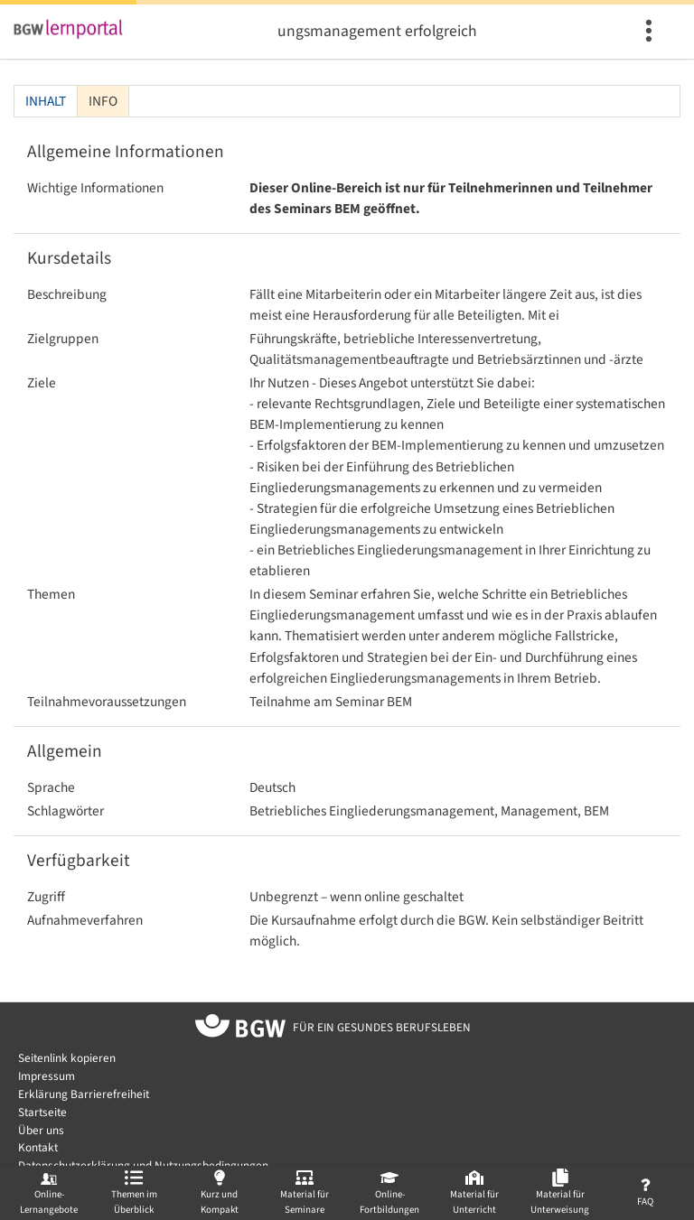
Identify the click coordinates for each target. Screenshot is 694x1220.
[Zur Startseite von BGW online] (240, 1028)
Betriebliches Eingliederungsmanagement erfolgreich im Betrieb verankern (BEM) (376, 31)
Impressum (46, 1076)
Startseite (42, 1112)
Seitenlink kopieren (67, 1057)
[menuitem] (651, 31)
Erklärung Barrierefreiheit (83, 1094)
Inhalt (45, 101)
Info (103, 101)
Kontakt (38, 1147)
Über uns (41, 1130)
